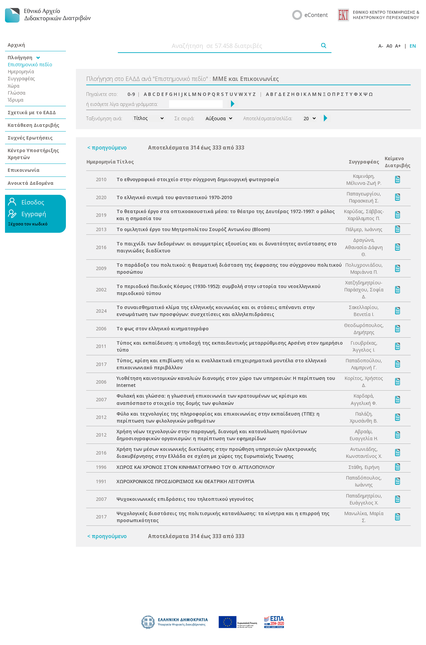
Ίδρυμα (15, 100)
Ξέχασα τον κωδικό (28, 224)
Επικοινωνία (24, 170)
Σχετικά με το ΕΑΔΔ (32, 112)
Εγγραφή (33, 214)
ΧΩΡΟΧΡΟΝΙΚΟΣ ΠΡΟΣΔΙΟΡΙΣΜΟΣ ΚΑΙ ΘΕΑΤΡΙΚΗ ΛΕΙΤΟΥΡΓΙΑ (185, 481)
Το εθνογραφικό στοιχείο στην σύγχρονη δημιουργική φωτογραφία (197, 179)
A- (380, 46)
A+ (398, 46)
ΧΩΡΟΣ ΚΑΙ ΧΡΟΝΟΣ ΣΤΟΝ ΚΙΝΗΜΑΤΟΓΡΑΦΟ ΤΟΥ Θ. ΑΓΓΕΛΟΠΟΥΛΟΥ (195, 467)
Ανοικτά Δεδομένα (31, 183)
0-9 (131, 94)
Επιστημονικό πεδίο (30, 64)
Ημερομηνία (21, 71)
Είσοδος (32, 202)
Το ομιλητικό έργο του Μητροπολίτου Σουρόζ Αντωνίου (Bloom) (193, 229)
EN (413, 46)
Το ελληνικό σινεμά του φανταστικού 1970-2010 (174, 197)
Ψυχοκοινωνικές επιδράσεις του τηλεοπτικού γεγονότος (185, 499)
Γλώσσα (16, 93)
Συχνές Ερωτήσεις (30, 138)
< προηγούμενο (107, 147)
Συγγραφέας (21, 78)
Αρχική (16, 45)
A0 (389, 46)
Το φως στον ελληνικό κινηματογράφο (162, 328)
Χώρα (13, 86)
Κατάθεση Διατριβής (33, 125)
